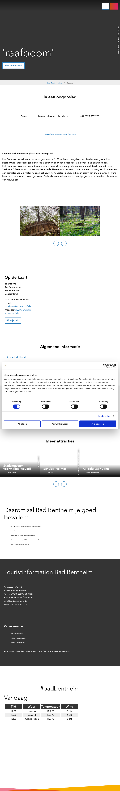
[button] (114, 6)
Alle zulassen (98, 424)
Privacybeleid (31, 651)
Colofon (42, 651)
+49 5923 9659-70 (89, 116)
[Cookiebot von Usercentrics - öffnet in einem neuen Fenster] (104, 366)
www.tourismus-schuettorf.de (60, 133)
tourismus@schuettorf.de (18, 306)
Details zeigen (104, 416)
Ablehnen (22, 424)
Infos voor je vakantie (17, 633)
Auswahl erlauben (60, 424)
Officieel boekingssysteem (18, 638)
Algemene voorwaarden (14, 651)
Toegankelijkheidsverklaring (59, 651)
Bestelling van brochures (18, 642)
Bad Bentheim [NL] (54, 83)
